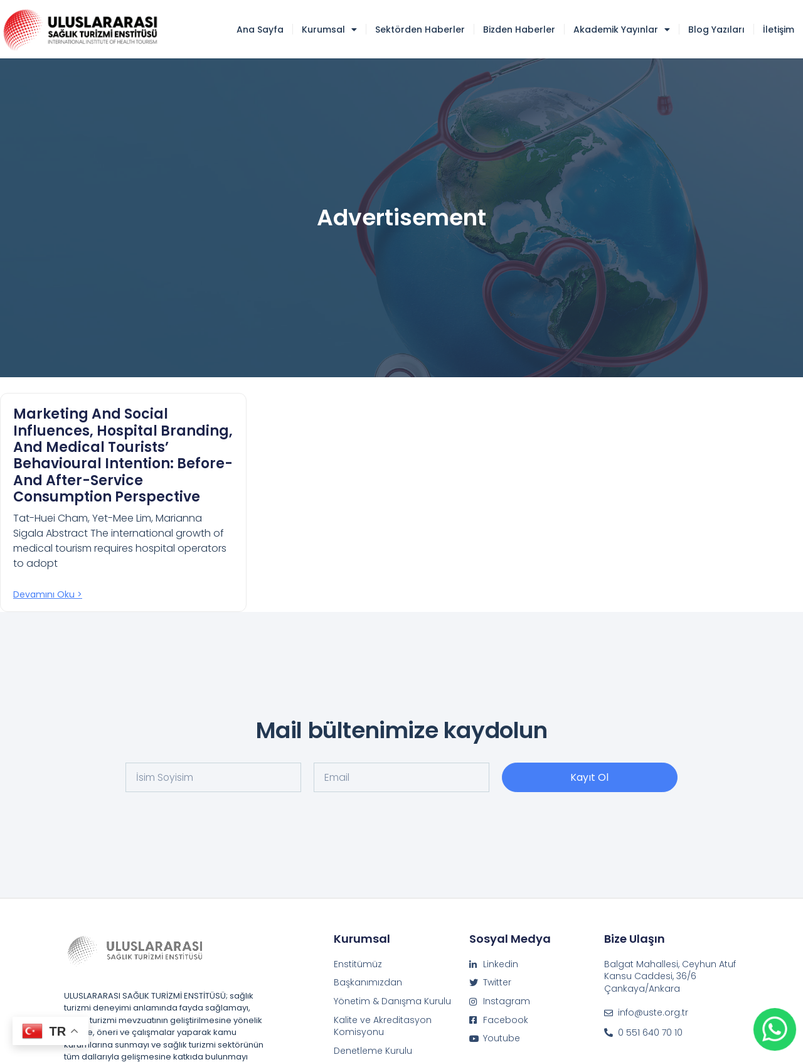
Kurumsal (329, 29)
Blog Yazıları (716, 29)
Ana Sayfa (260, 29)
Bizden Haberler (519, 29)
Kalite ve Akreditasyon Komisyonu (383, 1026)
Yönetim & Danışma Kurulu (392, 1001)
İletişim (778, 29)
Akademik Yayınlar (621, 29)
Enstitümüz (358, 964)
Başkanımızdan (368, 983)
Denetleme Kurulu (373, 1051)
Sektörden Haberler (420, 29)
